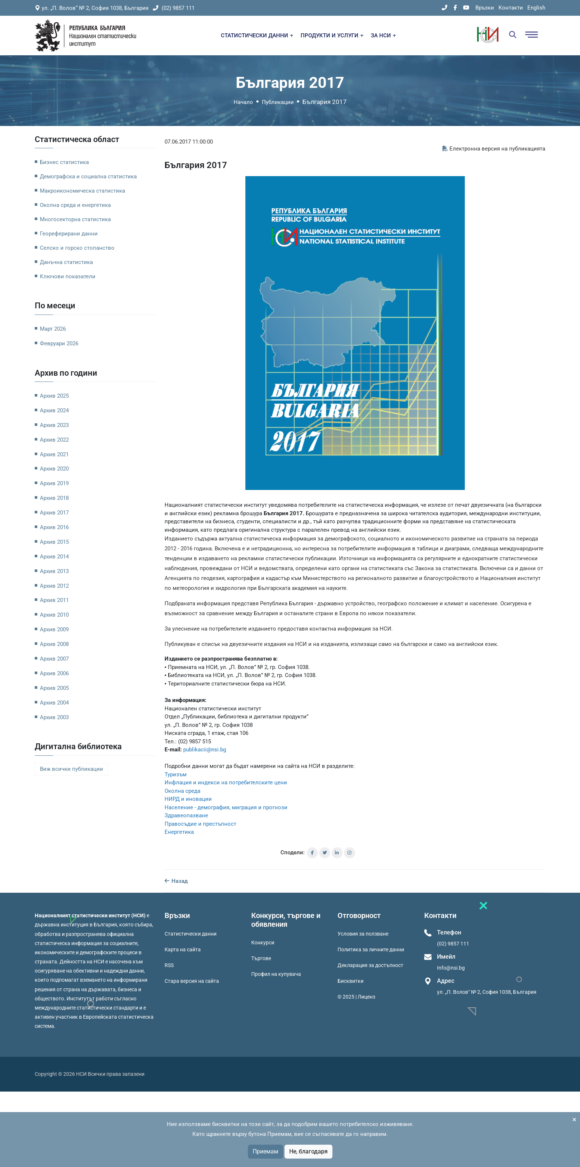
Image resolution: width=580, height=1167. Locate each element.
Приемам (265, 1151)
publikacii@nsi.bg (204, 749)
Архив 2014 (54, 556)
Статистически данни (190, 934)
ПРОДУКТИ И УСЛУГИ (332, 35)
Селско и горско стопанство (77, 248)
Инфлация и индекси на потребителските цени (226, 782)
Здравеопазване (186, 815)
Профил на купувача (276, 974)
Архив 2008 (54, 644)
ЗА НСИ (383, 35)
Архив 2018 (54, 498)
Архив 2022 (54, 439)
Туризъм (176, 774)
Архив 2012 (54, 586)
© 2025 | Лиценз (356, 997)
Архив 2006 (54, 673)
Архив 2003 (54, 717)
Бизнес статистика (64, 162)
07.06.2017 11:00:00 (189, 141)
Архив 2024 (54, 410)
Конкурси (262, 942)
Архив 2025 (54, 396)
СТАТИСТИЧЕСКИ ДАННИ (257, 35)
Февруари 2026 (59, 343)
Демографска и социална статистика (88, 176)
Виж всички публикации (71, 769)
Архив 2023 (54, 425)
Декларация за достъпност (370, 965)
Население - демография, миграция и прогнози (226, 807)
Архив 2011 (54, 600)
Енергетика (179, 832)
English (536, 7)
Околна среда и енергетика (75, 205)
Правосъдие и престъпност (200, 824)
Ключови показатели (67, 276)
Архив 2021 (54, 454)
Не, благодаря (308, 1151)
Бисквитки (351, 981)
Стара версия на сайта (192, 981)
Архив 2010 (54, 615)
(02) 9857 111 (174, 8)
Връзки (484, 7)
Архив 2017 (54, 512)
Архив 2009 (54, 629)
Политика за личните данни (371, 949)
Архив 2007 (54, 658)
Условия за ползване (363, 934)
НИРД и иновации (188, 799)
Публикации (278, 102)
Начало (243, 102)
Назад (176, 881)
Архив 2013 (54, 571)
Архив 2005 (54, 688)
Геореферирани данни (69, 233)
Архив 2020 (54, 468)
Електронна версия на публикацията (493, 148)
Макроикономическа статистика (82, 190)
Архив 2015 (54, 542)
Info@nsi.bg (451, 968)
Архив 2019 (54, 483)
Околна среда (182, 791)
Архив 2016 (54, 527)
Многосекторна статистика (75, 219)
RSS (169, 965)
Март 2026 (53, 329)
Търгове (261, 958)
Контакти (510, 7)
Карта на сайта (183, 949)
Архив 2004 (54, 702)
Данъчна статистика (66, 262)
